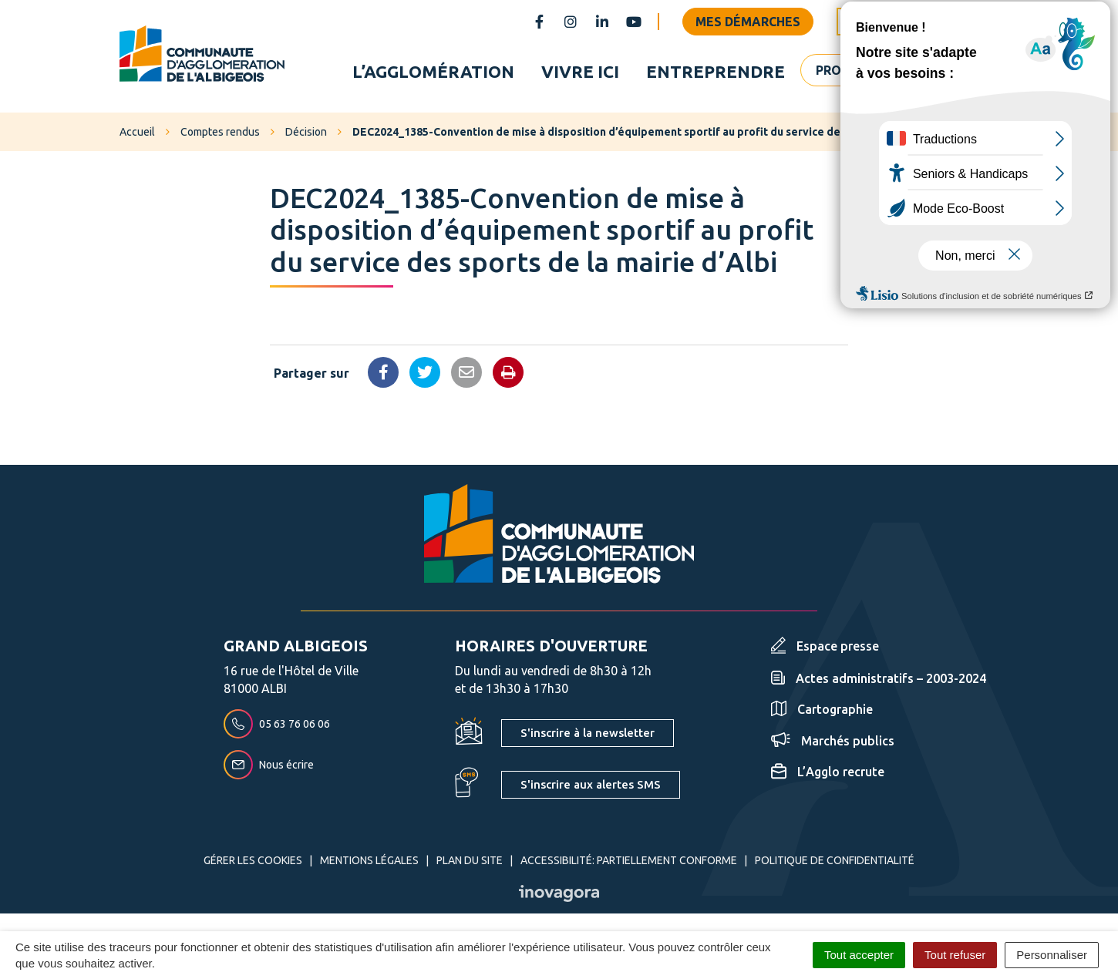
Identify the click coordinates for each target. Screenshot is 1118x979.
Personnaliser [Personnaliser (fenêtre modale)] (1051, 954)
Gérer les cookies (253, 862)
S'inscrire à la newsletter (587, 735)
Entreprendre (715, 72)
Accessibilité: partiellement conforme (628, 862)
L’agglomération (433, 72)
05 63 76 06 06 (277, 726)
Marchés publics (832, 743)
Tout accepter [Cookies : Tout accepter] (859, 954)
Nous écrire (269, 767)
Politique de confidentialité (834, 862)
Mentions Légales (369, 862)
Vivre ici (580, 72)
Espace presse (825, 648)
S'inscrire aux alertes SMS (590, 786)
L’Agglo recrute (827, 774)
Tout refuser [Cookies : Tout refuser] (954, 954)
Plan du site (469, 862)
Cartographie (822, 711)
